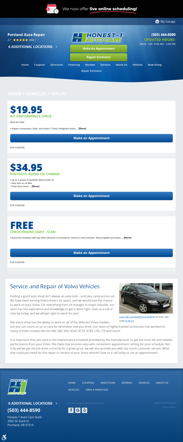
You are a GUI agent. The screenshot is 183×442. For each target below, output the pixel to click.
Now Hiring (155, 64)
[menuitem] (25, 65)
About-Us (121, 64)
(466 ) (32, 40)
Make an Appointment (91, 138)
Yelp (84, 410)
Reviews (90, 64)
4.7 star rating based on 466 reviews (86, 403)
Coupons (39, 64)
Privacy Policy (168, 407)
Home (25, 64)
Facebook (71, 410)
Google (77, 410)
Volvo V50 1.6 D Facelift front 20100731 (137, 316)
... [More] (80, 128)
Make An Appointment (99, 48)
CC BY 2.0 (129, 320)
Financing (74, 64)
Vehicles (138, 64)
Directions (56, 64)
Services (105, 64)
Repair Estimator (99, 57)
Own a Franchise (97, 389)
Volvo (58, 94)
